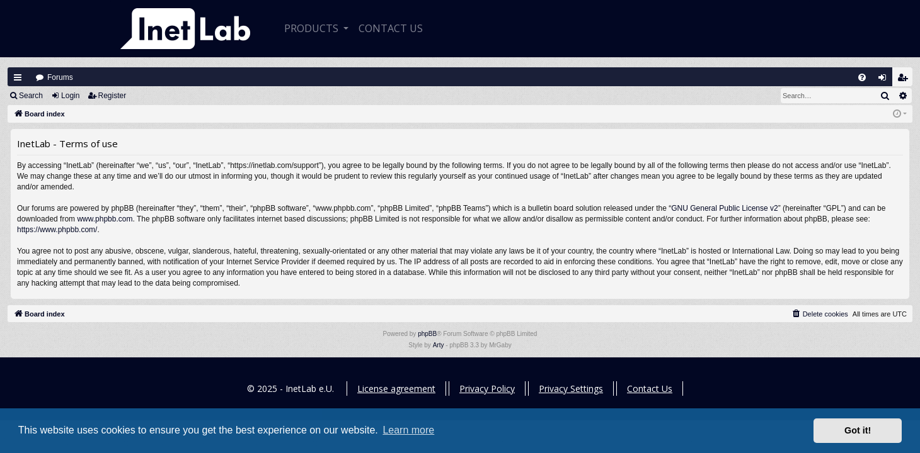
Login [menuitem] (885, 80)
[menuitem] (862, 77)
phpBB (427, 333)
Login (70, 95)
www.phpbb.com (104, 219)
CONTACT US (391, 28)
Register (112, 95)
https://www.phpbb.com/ (57, 229)
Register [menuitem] (905, 80)
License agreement (396, 388)
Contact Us (649, 388)
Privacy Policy (487, 388)
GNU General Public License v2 (724, 208)
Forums (60, 77)
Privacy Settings (571, 388)
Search (31, 95)
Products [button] (312, 28)
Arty (438, 345)
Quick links (18, 77)
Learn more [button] (408, 430)
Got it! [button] (857, 430)
